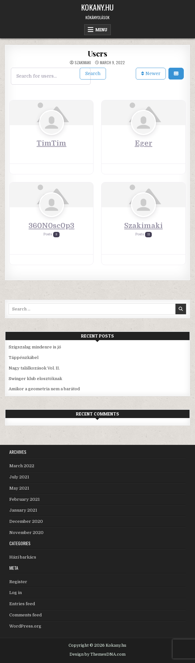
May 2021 (19, 488)
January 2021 (23, 510)
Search (93, 73)
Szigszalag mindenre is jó (35, 347)
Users (97, 53)
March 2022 (21, 465)
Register (18, 581)
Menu (101, 29)
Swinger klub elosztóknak (35, 378)
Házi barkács (22, 557)
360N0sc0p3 (51, 226)
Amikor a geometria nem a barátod (44, 388)
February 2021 (24, 499)
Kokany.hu (97, 7)
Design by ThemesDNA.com (97, 654)
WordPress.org (25, 626)
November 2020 (26, 532)
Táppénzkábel (23, 357)
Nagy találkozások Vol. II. (34, 368)
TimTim (51, 143)
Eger (143, 143)
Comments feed (25, 615)
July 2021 (19, 477)
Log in (15, 592)
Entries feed (22, 603)
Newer (150, 73)
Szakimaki (83, 63)
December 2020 (26, 521)
